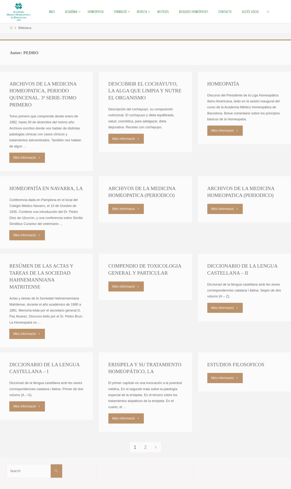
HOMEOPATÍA (223, 84)
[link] (268, 11)
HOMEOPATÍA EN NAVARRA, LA (46, 188)
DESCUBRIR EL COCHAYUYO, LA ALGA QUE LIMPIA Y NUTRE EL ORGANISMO (145, 91)
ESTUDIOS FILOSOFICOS (235, 364)
